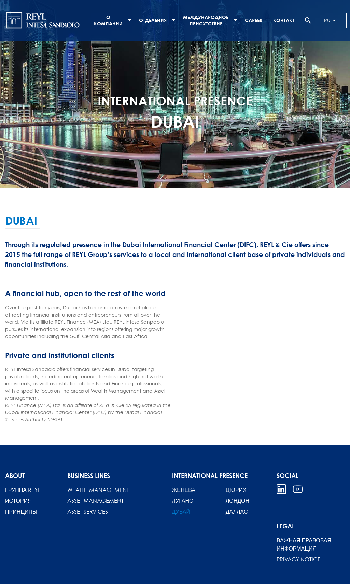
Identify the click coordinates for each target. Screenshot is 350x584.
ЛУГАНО (183, 500)
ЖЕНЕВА (183, 489)
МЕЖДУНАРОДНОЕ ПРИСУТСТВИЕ (205, 20)
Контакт (283, 20)
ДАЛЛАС (237, 511)
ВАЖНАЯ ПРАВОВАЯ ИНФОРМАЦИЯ (304, 544)
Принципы (21, 511)
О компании (108, 20)
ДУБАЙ (181, 511)
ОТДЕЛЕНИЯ (153, 20)
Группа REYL (22, 489)
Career (253, 20)
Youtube (298, 489)
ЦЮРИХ (236, 489)
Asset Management (95, 500)
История (18, 500)
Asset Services (87, 511)
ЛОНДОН (237, 500)
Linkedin (281, 489)
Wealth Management (98, 489)
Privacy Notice (299, 559)
